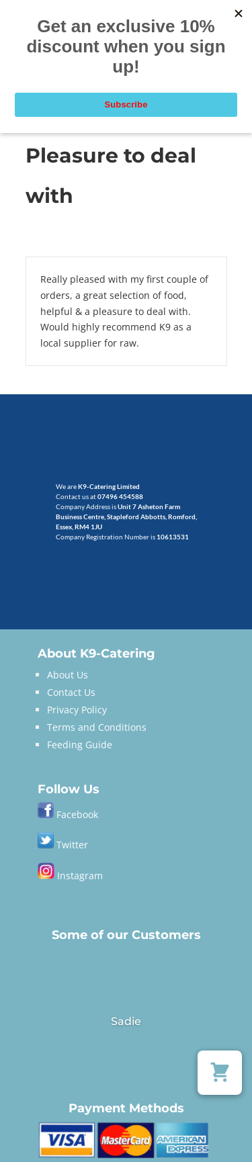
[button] (220, 1073)
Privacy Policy (77, 709)
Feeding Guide (79, 744)
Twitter (63, 844)
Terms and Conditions (96, 727)
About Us (67, 674)
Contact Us (71, 692)
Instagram (70, 875)
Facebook (77, 814)
